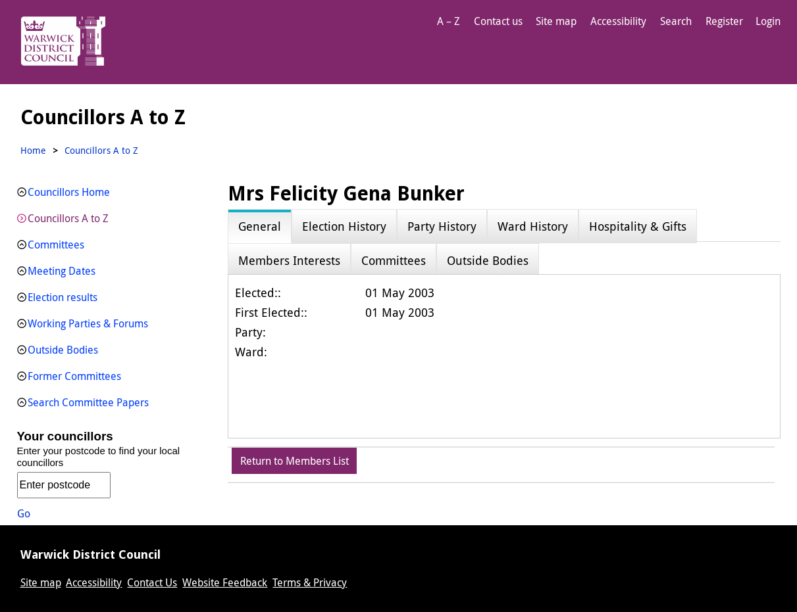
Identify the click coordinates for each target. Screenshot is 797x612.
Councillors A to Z (68, 218)
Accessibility (618, 21)
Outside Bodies (63, 349)
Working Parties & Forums (88, 323)
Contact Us (152, 582)
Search (676, 21)
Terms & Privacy (309, 582)
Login (768, 21)
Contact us (498, 21)
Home (33, 150)
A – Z (448, 21)
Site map (556, 21)
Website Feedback (224, 582)
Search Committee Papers (88, 402)
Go (23, 513)
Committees (56, 244)
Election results (62, 297)
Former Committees (74, 376)
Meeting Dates (61, 271)
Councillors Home (69, 192)
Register (724, 21)
